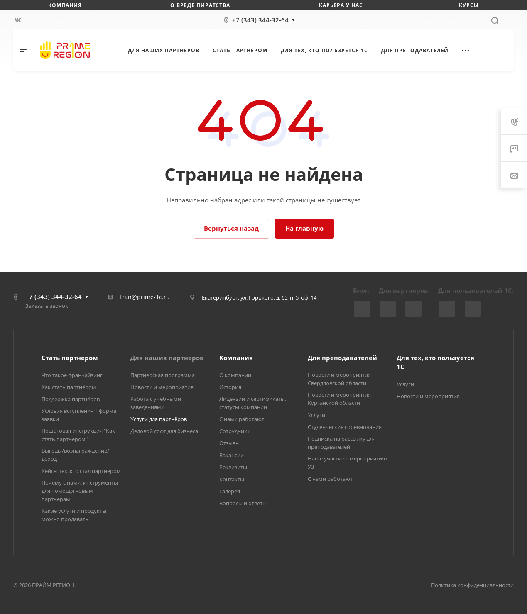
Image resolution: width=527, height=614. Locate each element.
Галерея (229, 491)
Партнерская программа (162, 375)
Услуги (316, 415)
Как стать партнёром (69, 387)
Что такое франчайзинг (72, 375)
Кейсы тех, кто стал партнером (81, 471)
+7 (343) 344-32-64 (260, 20)
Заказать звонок (46, 305)
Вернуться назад (231, 228)
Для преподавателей (342, 357)
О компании (235, 375)
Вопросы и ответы (243, 503)
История (230, 387)
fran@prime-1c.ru (145, 297)
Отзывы (229, 443)
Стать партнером (70, 357)
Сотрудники (234, 431)
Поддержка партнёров (71, 399)
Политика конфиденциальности (472, 585)
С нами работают (241, 419)
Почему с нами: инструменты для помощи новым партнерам (80, 491)
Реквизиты (233, 467)
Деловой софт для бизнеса (164, 431)
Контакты (231, 479)
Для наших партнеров (167, 357)
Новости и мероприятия (162, 387)
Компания (236, 357)
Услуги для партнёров (158, 419)
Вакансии (231, 455)
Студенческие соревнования (345, 427)
